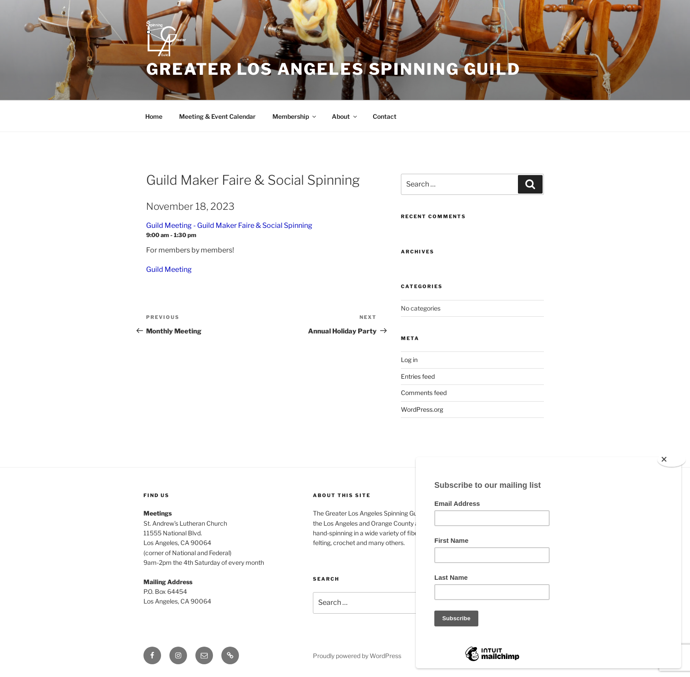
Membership (294, 116)
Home (153, 116)
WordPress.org (422, 409)
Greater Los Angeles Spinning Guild (333, 69)
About (345, 116)
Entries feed (418, 376)
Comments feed (424, 392)
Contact (384, 116)
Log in (409, 359)
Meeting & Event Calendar (217, 116)
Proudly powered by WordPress (357, 655)
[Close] (671, 460)
